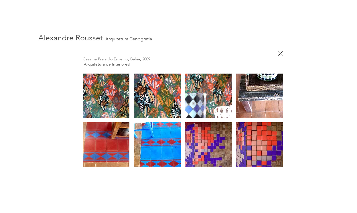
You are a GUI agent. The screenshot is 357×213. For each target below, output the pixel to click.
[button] (106, 96)
